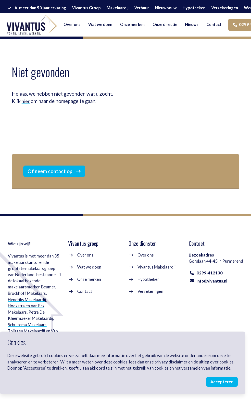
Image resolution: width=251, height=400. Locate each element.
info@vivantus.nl (212, 288)
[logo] (35, 27)
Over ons (85, 261)
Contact (84, 297)
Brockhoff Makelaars (27, 300)
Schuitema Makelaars (27, 331)
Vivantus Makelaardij (157, 273)
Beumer (48, 294)
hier (26, 101)
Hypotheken (149, 285)
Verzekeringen (151, 297)
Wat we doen (89, 273)
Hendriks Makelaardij (27, 306)
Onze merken (89, 285)
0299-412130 (210, 280)
